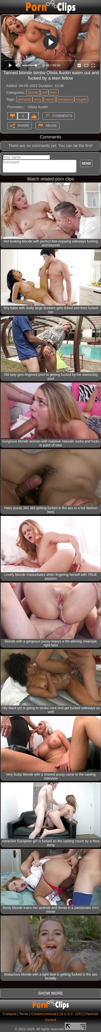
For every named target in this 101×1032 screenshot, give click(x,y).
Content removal (43, 1014)
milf (44, 92)
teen (53, 92)
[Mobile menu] (4, 7)
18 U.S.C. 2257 (71, 1014)
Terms (23, 1014)
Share (23, 125)
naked (50, 99)
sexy (38, 99)
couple (81, 99)
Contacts (9, 1014)
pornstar (24, 99)
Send (86, 163)
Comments (62, 115)
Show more (50, 993)
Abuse (51, 125)
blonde (33, 92)
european (65, 99)
